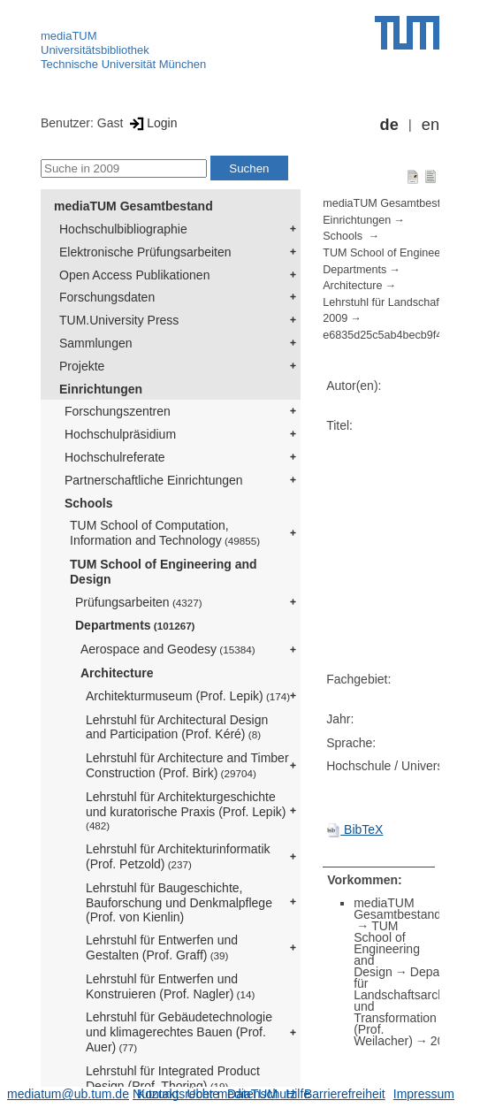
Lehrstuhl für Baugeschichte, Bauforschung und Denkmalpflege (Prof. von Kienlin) (179, 903)
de (389, 125)
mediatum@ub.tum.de (68, 1094)
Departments (135, 625)
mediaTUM (69, 35)
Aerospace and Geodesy (167, 649)
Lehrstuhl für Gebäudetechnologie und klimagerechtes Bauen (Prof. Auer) (179, 1032)
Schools (88, 503)
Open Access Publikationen (134, 275)
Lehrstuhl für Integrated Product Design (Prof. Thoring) (173, 1078)
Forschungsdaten (107, 297)
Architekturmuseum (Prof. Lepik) (188, 696)
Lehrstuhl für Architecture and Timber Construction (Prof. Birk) (187, 765)
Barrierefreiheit (344, 1094)
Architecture (116, 673)
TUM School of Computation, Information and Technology (165, 532)
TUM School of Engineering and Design (163, 571)
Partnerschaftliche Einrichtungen (154, 480)
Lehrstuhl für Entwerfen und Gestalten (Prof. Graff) (162, 947)
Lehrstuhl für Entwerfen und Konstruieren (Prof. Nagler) (170, 986)
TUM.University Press (119, 320)
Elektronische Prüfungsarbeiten (145, 252)
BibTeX (354, 829)
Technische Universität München (123, 64)
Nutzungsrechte (176, 1094)
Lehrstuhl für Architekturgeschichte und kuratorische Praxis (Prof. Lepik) (186, 811)
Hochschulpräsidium (120, 434)
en (430, 125)
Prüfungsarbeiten (138, 602)
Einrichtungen (100, 389)
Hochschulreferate (115, 457)
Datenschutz (261, 1094)
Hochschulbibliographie (123, 229)
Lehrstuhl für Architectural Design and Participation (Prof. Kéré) (177, 727)
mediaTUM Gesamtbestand (133, 206)
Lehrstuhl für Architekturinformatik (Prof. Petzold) (178, 856)
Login (151, 123)
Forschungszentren (118, 411)
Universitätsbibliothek (95, 50)
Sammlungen (96, 343)
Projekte (81, 366)
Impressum (423, 1094)
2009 (335, 318)
